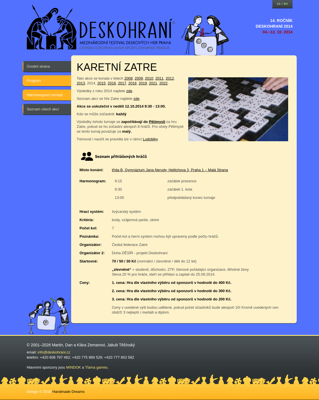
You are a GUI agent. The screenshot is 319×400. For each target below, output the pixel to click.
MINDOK (73, 367)
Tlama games (96, 367)
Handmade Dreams (68, 391)
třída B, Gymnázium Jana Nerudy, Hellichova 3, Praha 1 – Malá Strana (170, 170)
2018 (132, 83)
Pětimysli (157, 122)
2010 (149, 78)
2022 (163, 83)
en (286, 3)
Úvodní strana (38, 66)
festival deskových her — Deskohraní (101, 27)
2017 (122, 83)
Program (34, 80)
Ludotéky (150, 139)
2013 (81, 83)
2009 (139, 78)
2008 (128, 78)
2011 (159, 78)
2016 (112, 83)
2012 (170, 78)
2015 (101, 83)
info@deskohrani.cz (54, 352)
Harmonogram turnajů (45, 95)
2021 (153, 83)
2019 (143, 83)
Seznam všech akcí (43, 109)
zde (129, 91)
